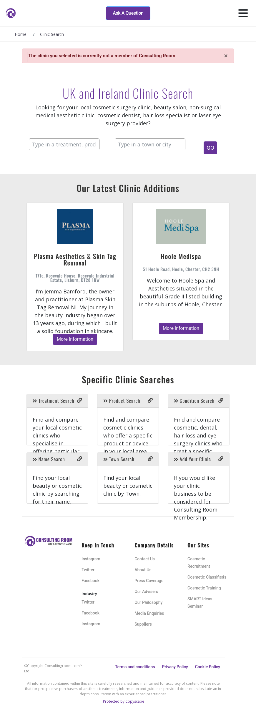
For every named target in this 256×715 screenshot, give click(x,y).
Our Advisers (146, 591)
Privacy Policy (175, 666)
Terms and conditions (135, 666)
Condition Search (194, 400)
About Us (142, 569)
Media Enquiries (149, 613)
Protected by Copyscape (123, 701)
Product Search (121, 400)
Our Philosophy (148, 602)
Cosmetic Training (204, 588)
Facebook (90, 580)
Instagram (91, 559)
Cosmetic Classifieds (206, 577)
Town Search (118, 459)
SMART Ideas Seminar (199, 603)
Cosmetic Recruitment (198, 563)
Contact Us (144, 559)
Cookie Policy (207, 666)
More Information (75, 339)
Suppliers (143, 624)
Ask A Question (128, 13)
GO (210, 147)
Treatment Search (53, 400)
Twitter (88, 569)
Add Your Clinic (192, 459)
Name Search (49, 459)
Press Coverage (148, 580)
